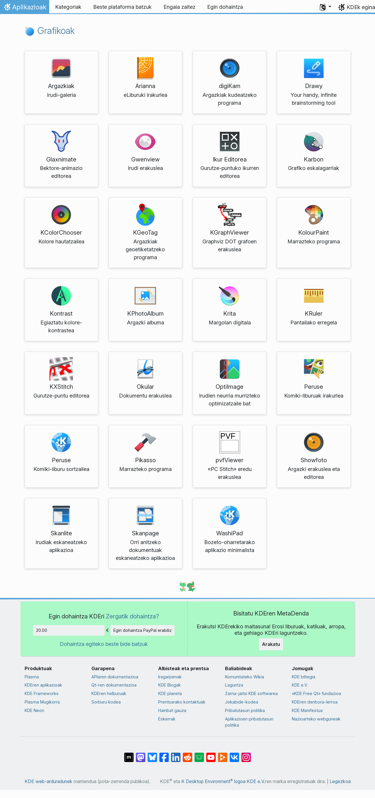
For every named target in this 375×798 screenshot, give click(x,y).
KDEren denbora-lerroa (315, 701)
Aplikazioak (24, 8)
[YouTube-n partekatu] (211, 754)
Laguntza (234, 684)
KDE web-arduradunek (48, 781)
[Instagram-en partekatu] (246, 754)
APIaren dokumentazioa (114, 676)
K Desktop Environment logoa (213, 781)
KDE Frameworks (42, 693)
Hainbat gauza (172, 710)
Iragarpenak (170, 676)
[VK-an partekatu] (234, 754)
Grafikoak (50, 30)
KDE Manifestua (307, 710)
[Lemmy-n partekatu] (199, 754)
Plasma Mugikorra (42, 701)
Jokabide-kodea (241, 701)
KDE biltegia (303, 676)
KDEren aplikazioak (43, 684)
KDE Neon (34, 710)
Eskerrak (166, 718)
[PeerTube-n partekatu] (222, 754)
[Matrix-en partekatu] (129, 754)
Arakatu (271, 644)
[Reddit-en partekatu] (187, 754)
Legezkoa (340, 781)
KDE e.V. (300, 684)
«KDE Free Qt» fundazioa (316, 693)
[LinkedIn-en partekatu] (175, 754)
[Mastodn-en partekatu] (140, 754)
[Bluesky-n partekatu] (152, 754)
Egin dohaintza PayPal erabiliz (142, 630)
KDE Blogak (169, 684)
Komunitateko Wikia (244, 676)
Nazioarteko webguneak (316, 718)
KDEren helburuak (108, 693)
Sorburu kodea (106, 701)
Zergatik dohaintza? (132, 616)
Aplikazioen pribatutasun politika (249, 722)
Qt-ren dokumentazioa (114, 684)
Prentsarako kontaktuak (181, 701)
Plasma (32, 676)
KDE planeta (170, 693)
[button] (325, 7)
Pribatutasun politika (245, 710)
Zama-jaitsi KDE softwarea (251, 693)
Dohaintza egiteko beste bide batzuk (104, 644)
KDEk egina (361, 7)
